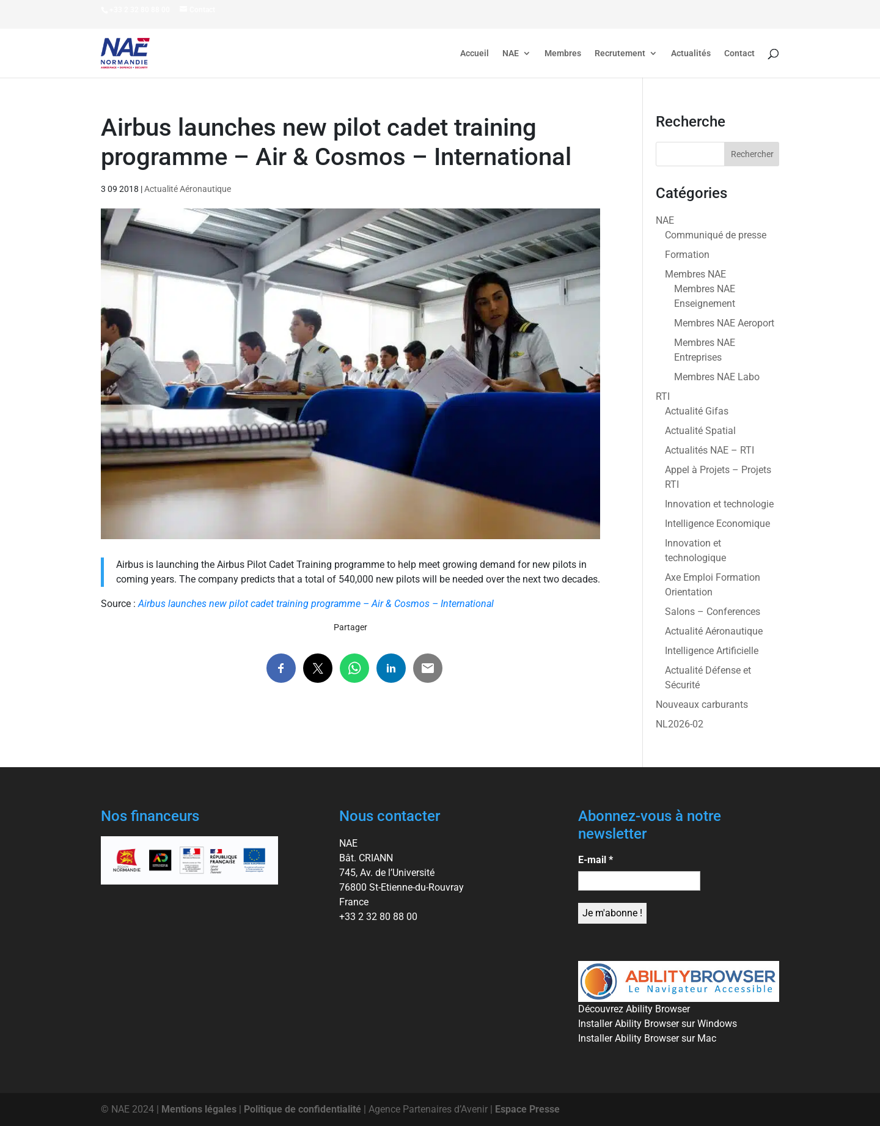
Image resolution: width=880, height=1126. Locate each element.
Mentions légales (199, 1109)
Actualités (691, 53)
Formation (687, 254)
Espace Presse (527, 1109)
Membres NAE (695, 274)
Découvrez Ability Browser (634, 1009)
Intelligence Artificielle (711, 651)
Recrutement (620, 53)
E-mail (595, 860)
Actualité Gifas (696, 411)
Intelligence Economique (717, 523)
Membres (562, 53)
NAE (510, 53)
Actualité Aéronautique (187, 189)
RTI (663, 396)
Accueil (474, 53)
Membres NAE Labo (717, 377)
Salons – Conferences (712, 611)
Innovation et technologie (719, 504)
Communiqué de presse (715, 235)
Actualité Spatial (700, 430)
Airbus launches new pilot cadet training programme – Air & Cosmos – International (316, 603)
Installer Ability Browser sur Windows (657, 1023)
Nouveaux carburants (702, 704)
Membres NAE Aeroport (724, 323)
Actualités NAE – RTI (709, 450)
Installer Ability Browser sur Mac (647, 1038)
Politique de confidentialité (302, 1109)
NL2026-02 (679, 724)
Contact (739, 53)
